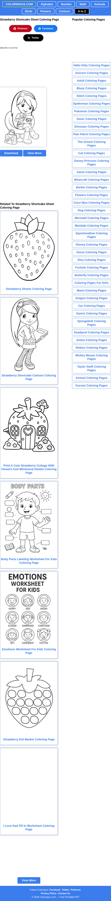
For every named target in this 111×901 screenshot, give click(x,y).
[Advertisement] (21, 68)
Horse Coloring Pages (91, 252)
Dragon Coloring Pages (91, 298)
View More (34, 153)
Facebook (45, 28)
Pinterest (20, 28)
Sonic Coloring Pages (92, 118)
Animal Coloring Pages (91, 377)
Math (82, 4)
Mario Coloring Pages (92, 290)
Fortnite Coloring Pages (91, 267)
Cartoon (64, 11)
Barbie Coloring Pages (91, 187)
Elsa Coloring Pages (92, 259)
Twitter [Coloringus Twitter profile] (65, 890)
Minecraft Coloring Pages (91, 179)
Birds (28, 11)
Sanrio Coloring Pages (91, 313)
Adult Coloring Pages (91, 80)
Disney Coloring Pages (91, 244)
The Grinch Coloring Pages (92, 143)
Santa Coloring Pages (92, 172)
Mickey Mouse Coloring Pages (91, 357)
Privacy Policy (49, 893)
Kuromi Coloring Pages (91, 385)
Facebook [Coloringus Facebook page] (55, 890)
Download (11, 153)
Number (66, 4)
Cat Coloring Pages (91, 153)
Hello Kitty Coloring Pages (91, 65)
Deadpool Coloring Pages (91, 332)
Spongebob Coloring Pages (91, 322)
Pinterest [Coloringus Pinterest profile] (76, 890)
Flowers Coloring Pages (91, 195)
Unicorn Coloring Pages (91, 73)
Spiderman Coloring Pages (91, 103)
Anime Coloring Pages (91, 340)
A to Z (82, 11)
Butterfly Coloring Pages (91, 275)
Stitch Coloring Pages (92, 95)
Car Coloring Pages (91, 305)
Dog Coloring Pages (91, 210)
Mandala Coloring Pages (91, 225)
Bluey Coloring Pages (92, 88)
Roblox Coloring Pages (92, 347)
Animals (99, 4)
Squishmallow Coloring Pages (91, 235)
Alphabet (47, 4)
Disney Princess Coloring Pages (91, 162)
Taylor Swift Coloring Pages (91, 368)
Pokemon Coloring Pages (91, 111)
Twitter (33, 38)
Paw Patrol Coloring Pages (91, 134)
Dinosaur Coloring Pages (91, 126)
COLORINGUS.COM (19, 4)
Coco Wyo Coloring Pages (92, 202)
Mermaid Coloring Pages (92, 218)
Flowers (45, 11)
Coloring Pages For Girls (92, 282)
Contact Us (64, 893)
